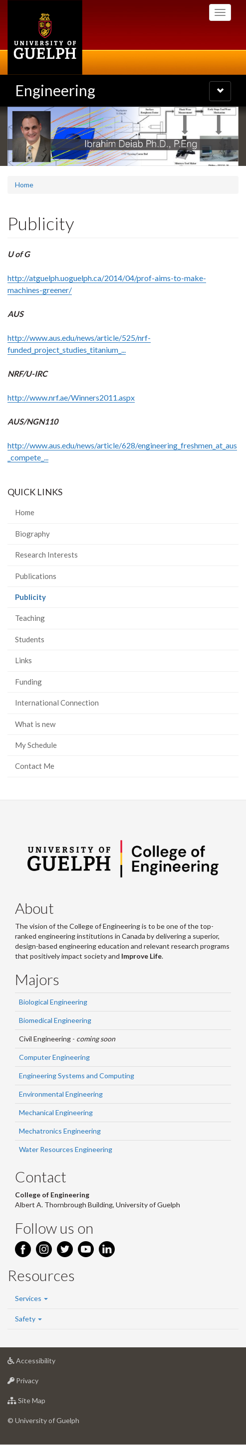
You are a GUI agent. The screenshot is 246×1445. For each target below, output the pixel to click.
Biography (32, 533)
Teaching (30, 617)
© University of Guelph (43, 1420)
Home (24, 184)
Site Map (42, 1403)
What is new (35, 724)
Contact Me (34, 765)
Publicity (45, 599)
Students (29, 639)
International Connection (57, 702)
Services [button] (31, 1298)
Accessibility (47, 1363)
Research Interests (46, 554)
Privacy (38, 1383)
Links (23, 660)
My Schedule (36, 744)
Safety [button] (28, 1318)
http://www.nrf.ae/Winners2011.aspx (71, 397)
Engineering (55, 90)
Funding (28, 681)
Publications (35, 576)
